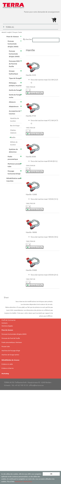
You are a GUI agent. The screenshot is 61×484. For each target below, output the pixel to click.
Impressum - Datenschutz (23, 481)
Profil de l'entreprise (8, 320)
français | (16, 32)
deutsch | (4, 32)
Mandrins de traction (14, 119)
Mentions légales (7, 326)
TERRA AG (8, 27)
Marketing (5, 373)
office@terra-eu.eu (36, 385)
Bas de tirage (15, 125)
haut (6, 297)
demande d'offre (34, 93)
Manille (12, 137)
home (20, 32)
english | (10, 32)
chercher (41, 39)
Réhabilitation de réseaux (10, 360)
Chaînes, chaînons (13, 131)
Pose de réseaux (7, 330)
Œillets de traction (13, 143)
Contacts (4, 323)
